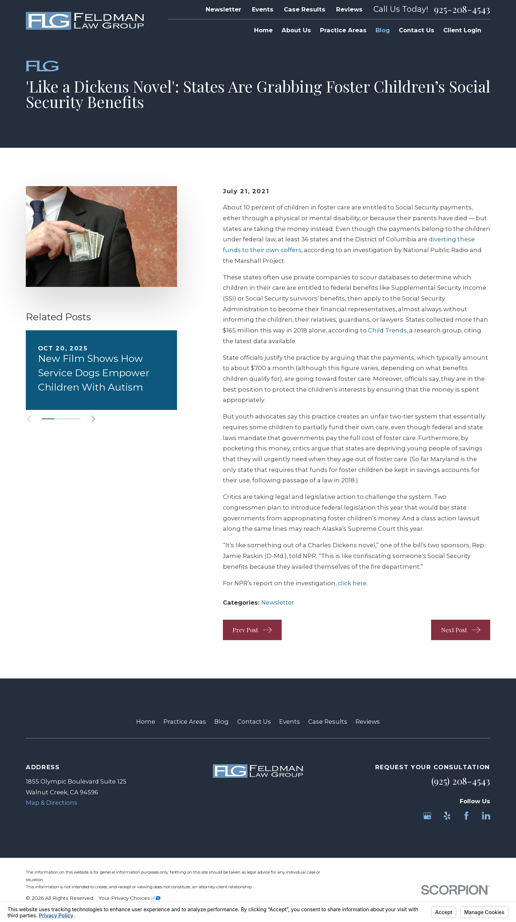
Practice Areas (184, 721)
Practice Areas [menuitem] (343, 30)
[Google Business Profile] (427, 816)
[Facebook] (466, 816)
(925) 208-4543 (460, 781)
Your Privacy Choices (130, 898)
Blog (221, 721)
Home (145, 721)
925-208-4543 (462, 9)
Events (262, 9)
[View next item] (93, 419)
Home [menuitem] (263, 30)
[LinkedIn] (486, 816)
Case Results (304, 9)
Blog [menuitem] (383, 30)
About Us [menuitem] (296, 30)
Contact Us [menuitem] (416, 30)
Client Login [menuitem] (462, 30)
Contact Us (254, 721)
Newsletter (223, 9)
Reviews (349, 9)
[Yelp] (447, 816)
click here (352, 583)
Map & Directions (51, 802)
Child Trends (387, 330)
